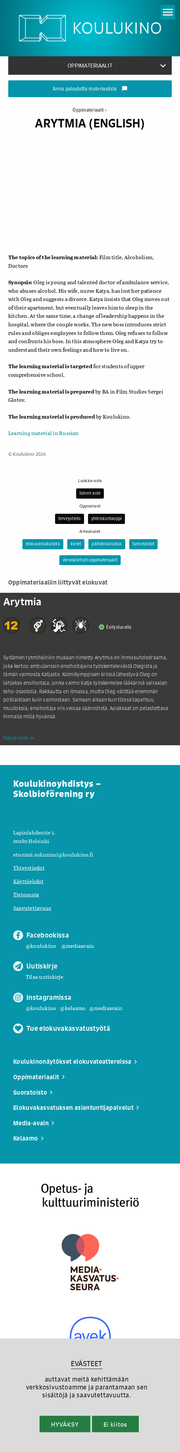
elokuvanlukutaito (43, 544)
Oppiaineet (90, 506)
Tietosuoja (26, 894)
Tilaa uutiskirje (44, 976)
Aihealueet (89, 531)
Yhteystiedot (29, 867)
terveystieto (69, 518)
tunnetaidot (144, 544)
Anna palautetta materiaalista (90, 89)
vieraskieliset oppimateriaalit (90, 560)
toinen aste (90, 493)
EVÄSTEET (86, 1363)
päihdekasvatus (107, 544)
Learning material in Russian (43, 433)
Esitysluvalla (119, 627)
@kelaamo (72, 1008)
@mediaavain (77, 945)
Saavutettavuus (32, 908)
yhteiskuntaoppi (106, 518)
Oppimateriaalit (89, 110)
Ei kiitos (115, 1424)
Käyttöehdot (28, 881)
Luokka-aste (90, 480)
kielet (76, 544)
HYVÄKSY (64, 1424)
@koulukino (41, 945)
